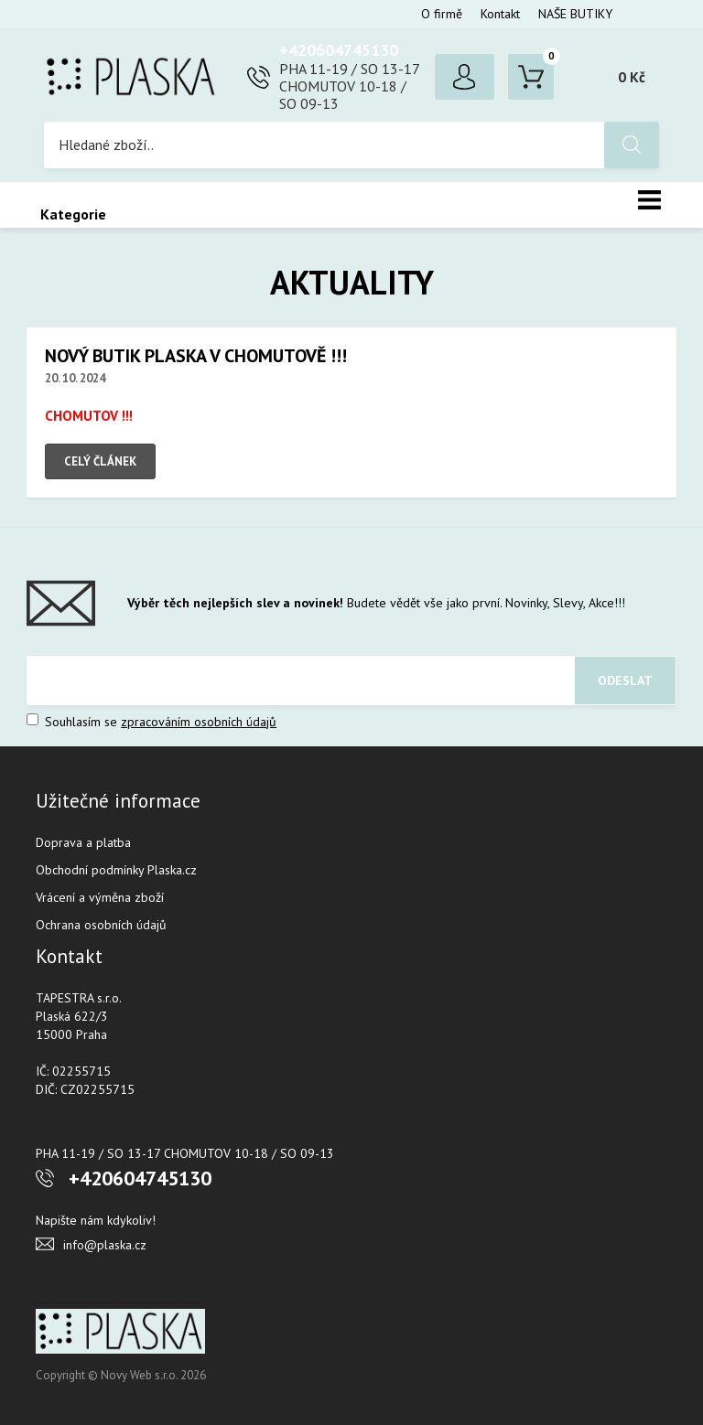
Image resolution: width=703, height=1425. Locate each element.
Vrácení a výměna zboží (100, 897)
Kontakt (500, 13)
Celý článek (100, 461)
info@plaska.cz (104, 1245)
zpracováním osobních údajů (198, 721)
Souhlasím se (151, 721)
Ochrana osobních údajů (101, 924)
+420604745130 (338, 49)
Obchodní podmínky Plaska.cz (116, 870)
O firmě (441, 13)
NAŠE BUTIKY (575, 13)
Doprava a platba (83, 842)
